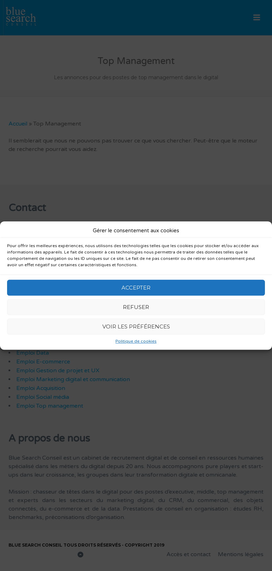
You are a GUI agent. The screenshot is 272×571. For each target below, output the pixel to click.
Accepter (136, 287)
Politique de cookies (136, 341)
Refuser (136, 307)
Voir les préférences (136, 326)
